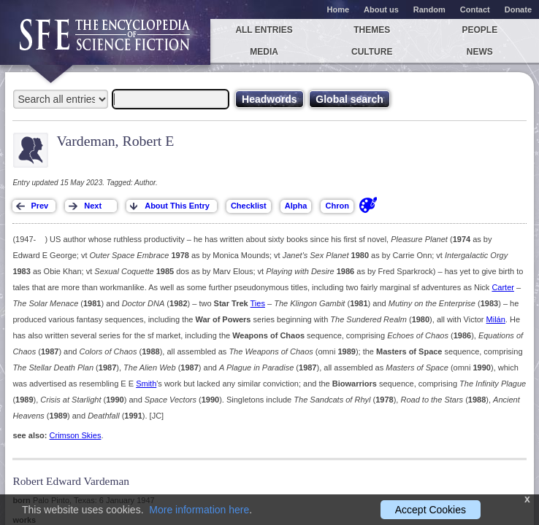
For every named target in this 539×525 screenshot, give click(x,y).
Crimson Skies (76, 435)
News (480, 52)
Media (264, 52)
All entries (263, 30)
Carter (503, 287)
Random (429, 9)
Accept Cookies (430, 510)
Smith (146, 383)
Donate (518, 9)
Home (338, 9)
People (479, 30)
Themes (371, 30)
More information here (199, 510)
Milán (495, 319)
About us (381, 9)
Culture (371, 52)
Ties (258, 303)
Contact (475, 9)
